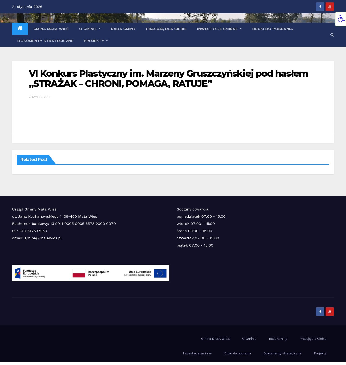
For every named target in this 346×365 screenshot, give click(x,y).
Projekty (96, 41)
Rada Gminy (123, 29)
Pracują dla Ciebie (166, 29)
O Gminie (89, 29)
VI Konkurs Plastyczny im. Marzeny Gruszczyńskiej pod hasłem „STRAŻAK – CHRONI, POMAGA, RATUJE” (168, 78)
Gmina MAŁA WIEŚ (51, 29)
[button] (332, 34)
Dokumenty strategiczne (45, 41)
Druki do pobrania (272, 29)
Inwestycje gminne (219, 29)
